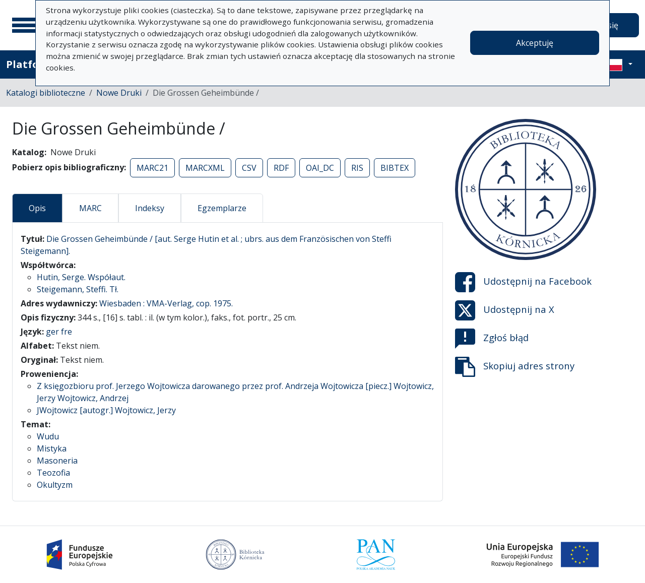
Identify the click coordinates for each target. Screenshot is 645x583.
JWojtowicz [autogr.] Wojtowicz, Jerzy (106, 410)
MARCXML (205, 167)
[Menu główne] (24, 25)
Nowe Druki (119, 92)
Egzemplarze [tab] (222, 208)
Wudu (48, 436)
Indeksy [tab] (149, 208)
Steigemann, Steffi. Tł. (77, 289)
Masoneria (57, 460)
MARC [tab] (90, 208)
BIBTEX (394, 167)
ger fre (59, 331)
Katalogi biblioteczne (45, 92)
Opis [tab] (37, 208)
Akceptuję (534, 42)
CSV (249, 167)
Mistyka (52, 448)
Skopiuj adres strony (514, 367)
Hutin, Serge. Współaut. (81, 277)
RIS (357, 167)
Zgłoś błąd (492, 339)
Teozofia (53, 472)
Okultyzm (55, 484)
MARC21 (152, 167)
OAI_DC (320, 167)
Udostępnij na (523, 282)
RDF (281, 167)
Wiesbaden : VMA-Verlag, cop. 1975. (166, 303)
